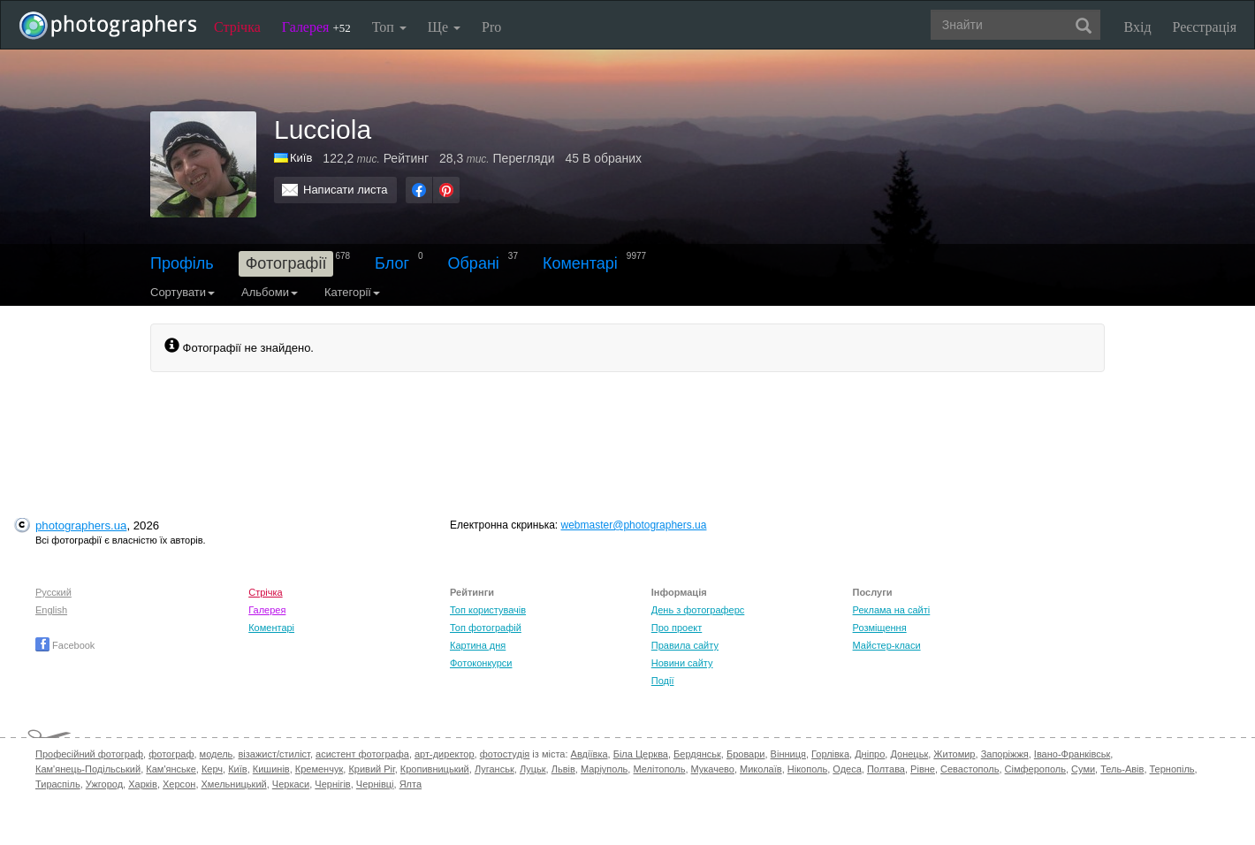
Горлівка (830, 754)
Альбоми (269, 292)
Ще (444, 26)
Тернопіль (1172, 769)
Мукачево (712, 769)
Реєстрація (1204, 26)
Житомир (954, 754)
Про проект (676, 627)
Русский (53, 592)
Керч (212, 769)
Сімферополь (1035, 769)
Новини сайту (682, 663)
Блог (392, 263)
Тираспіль (57, 784)
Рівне (922, 769)
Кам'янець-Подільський (88, 769)
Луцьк (533, 769)
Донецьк (909, 754)
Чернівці (375, 784)
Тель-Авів (1122, 769)
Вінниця (788, 754)
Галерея (316, 26)
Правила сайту (685, 645)
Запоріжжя (1005, 754)
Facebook (65, 645)
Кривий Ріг (371, 769)
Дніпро (870, 754)
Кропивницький (434, 769)
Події (662, 680)
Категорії (352, 292)
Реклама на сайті (892, 610)
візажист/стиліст (273, 754)
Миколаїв (761, 769)
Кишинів (271, 769)
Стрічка (237, 26)
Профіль (182, 263)
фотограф (171, 754)
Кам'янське (171, 769)
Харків (142, 784)
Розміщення (880, 627)
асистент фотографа (362, 754)
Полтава (886, 769)
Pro (491, 26)
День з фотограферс (698, 610)
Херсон (179, 784)
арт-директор (445, 754)
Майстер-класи (887, 645)
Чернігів (332, 784)
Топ (389, 26)
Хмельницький (234, 784)
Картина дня (478, 645)
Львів (563, 769)
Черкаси (290, 784)
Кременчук (319, 769)
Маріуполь (604, 769)
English (51, 610)
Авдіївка (589, 754)
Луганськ (494, 769)
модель (216, 754)
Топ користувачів (488, 610)
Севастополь (969, 769)
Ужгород (104, 784)
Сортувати (182, 292)
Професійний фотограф (89, 754)
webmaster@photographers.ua (634, 525)
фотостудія (505, 754)
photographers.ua (80, 525)
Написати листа (345, 189)
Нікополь (807, 769)
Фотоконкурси (481, 663)
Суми (1083, 769)
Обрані (473, 263)
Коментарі (580, 263)
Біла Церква (640, 754)
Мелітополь (659, 769)
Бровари (745, 754)
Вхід (1138, 26)
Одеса (847, 769)
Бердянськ (697, 754)
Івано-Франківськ (1072, 754)
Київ (237, 769)
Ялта (410, 784)
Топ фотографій (485, 627)
